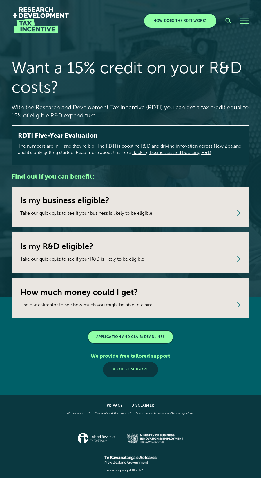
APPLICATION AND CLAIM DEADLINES (130, 337)
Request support (130, 369)
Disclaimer (142, 405)
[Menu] (244, 21)
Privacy (115, 405)
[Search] (228, 21)
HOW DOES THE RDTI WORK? (180, 21)
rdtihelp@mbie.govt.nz (176, 413)
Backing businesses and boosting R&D (171, 152)
